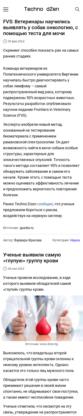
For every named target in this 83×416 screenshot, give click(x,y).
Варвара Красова (28, 240)
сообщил (45, 204)
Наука (75, 240)
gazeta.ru (27, 228)
